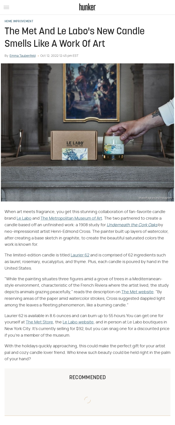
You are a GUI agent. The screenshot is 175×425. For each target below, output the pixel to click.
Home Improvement (19, 21)
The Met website (137, 292)
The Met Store (39, 322)
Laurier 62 (80, 255)
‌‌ (132, 225)
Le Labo (24, 218)
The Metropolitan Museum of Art (71, 218)
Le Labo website (78, 322)
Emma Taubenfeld (23, 55)
